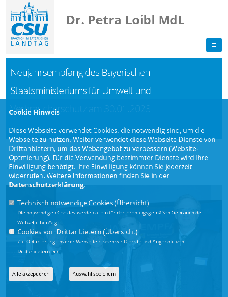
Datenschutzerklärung (46, 184)
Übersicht (132, 202)
